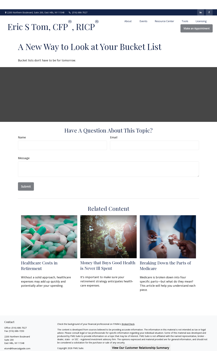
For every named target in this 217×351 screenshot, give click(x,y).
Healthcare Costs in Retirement (39, 256)
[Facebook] (209, 3)
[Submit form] (26, 177)
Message (24, 149)
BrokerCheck (128, 314)
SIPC (202, 344)
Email (113, 128)
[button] (128, 12)
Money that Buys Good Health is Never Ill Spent (107, 256)
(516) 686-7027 (77, 3)
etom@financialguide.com (17, 339)
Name (22, 128)
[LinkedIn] (200, 3)
